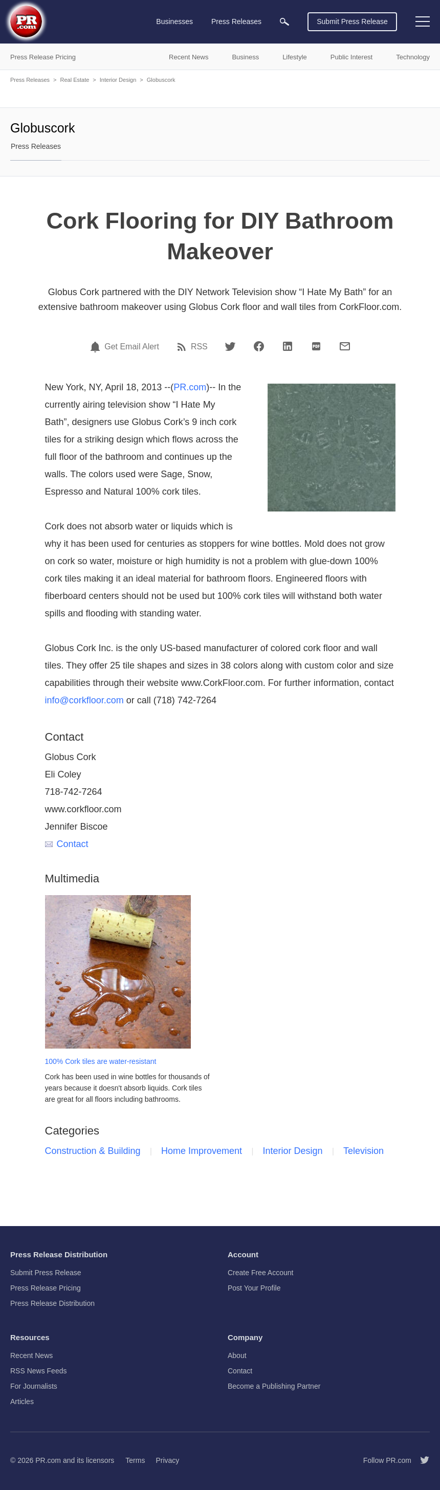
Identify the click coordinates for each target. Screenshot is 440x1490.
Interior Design (118, 80)
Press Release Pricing (45, 1288)
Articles (22, 1401)
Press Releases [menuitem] (236, 21)
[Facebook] (259, 346)
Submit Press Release (352, 21)
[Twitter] (230, 346)
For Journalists (33, 1386)
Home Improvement (201, 1151)
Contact (67, 844)
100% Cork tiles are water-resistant (101, 1061)
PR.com (189, 387)
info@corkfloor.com (84, 700)
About (237, 1355)
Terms (135, 1460)
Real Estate (74, 80)
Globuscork (161, 80)
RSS (199, 347)
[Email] (345, 346)
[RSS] (183, 347)
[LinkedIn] (287, 346)
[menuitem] (284, 21)
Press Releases (30, 80)
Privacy (167, 1460)
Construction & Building (93, 1151)
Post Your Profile (254, 1288)
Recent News (31, 1355)
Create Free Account (260, 1273)
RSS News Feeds (38, 1371)
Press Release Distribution (52, 1303)
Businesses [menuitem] (174, 21)
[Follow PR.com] (420, 1460)
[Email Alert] (96, 347)
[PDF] (316, 346)
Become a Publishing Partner (274, 1386)
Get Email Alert (131, 347)
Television (363, 1151)
